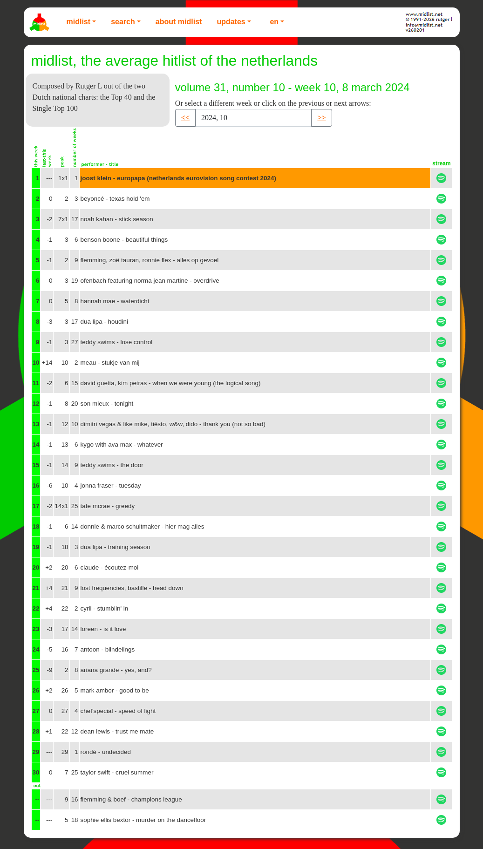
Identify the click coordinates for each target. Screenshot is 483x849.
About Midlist (179, 22)
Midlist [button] (79, 22)
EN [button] (274, 22)
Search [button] (123, 22)
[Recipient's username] (253, 118)
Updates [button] (231, 22)
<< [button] (185, 118)
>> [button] (321, 118)
